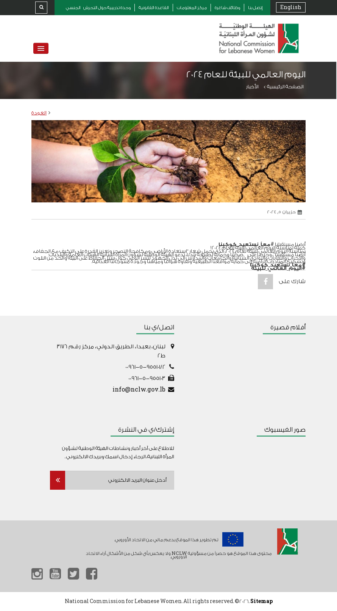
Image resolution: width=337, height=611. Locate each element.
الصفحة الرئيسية (285, 86)
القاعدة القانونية (154, 7)
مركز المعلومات (192, 7)
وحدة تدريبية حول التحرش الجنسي (98, 7)
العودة (39, 113)
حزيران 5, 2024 (284, 212)
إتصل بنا (255, 7)
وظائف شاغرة (227, 7)
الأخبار (252, 86)
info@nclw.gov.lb (138, 390)
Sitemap (261, 601)
